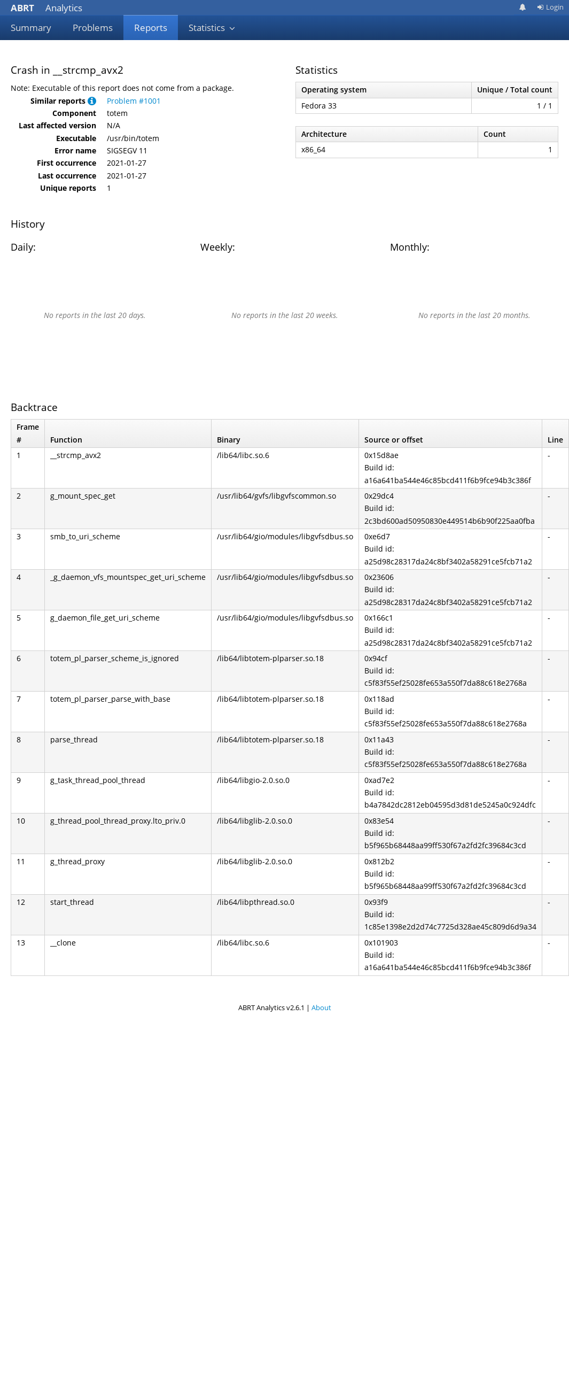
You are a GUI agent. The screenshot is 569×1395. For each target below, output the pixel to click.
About (321, 1007)
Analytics (46, 8)
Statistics (212, 27)
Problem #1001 (134, 101)
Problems (93, 27)
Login (550, 7)
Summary (31, 27)
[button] (92, 101)
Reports (150, 27)
